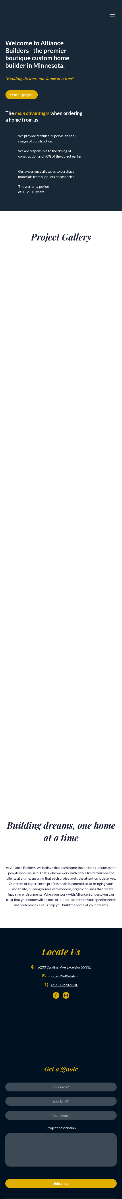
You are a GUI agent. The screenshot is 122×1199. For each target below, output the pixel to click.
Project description (61, 1128)
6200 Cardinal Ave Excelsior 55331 (64, 967)
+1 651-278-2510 (64, 985)
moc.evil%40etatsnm (64, 976)
